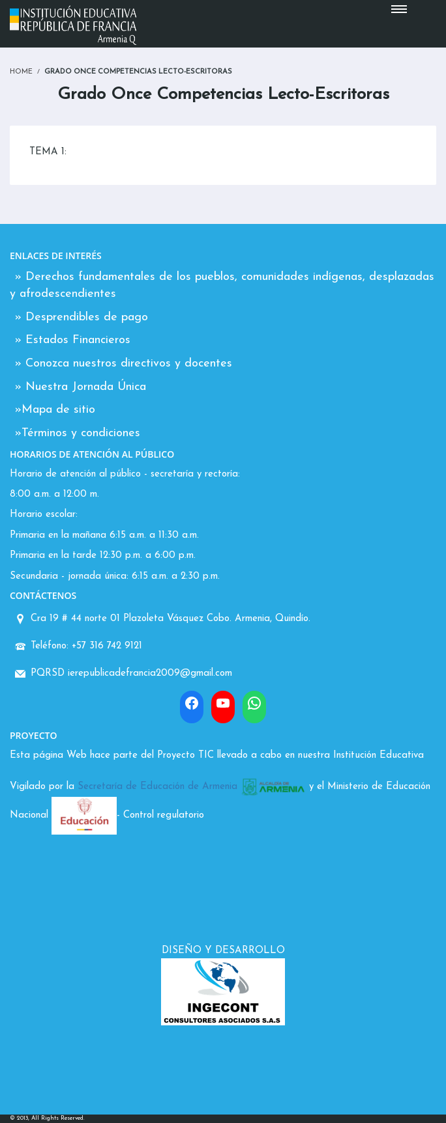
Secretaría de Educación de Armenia (157, 787)
